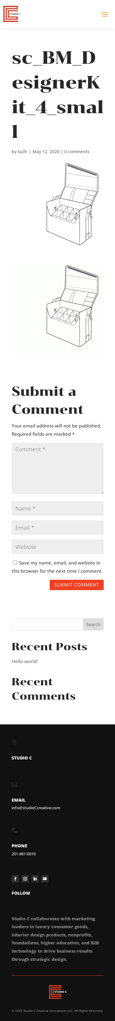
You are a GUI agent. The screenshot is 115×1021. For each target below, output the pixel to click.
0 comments (77, 151)
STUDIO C (22, 758)
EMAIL (18, 800)
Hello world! (25, 661)
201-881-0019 (24, 854)
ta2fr (23, 151)
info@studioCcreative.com (36, 807)
